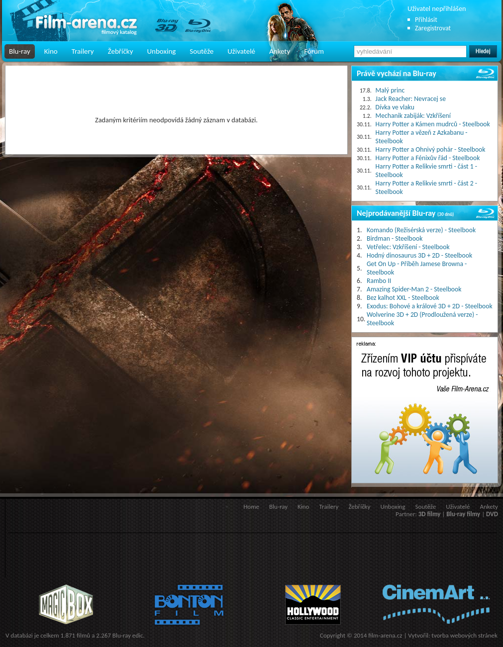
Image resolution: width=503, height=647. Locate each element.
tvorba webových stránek (464, 635)
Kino (51, 51)
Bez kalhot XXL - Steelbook (403, 297)
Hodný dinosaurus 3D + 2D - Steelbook (419, 255)
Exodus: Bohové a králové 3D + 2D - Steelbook (430, 306)
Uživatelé (241, 51)
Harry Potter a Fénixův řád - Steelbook (428, 158)
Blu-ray (19, 51)
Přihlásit (426, 19)
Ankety (279, 51)
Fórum (314, 51)
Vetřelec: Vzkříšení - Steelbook (408, 247)
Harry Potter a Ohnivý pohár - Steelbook (431, 149)
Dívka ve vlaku (395, 107)
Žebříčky (120, 51)
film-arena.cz (385, 635)
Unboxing (161, 51)
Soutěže (201, 51)
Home (251, 506)
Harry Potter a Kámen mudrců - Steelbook (433, 124)
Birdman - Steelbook (394, 238)
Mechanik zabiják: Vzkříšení (413, 115)
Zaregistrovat (433, 28)
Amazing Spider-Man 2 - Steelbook (414, 289)
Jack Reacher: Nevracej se (411, 98)
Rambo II (379, 281)
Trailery (83, 51)
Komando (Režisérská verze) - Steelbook (421, 230)
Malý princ (390, 90)
